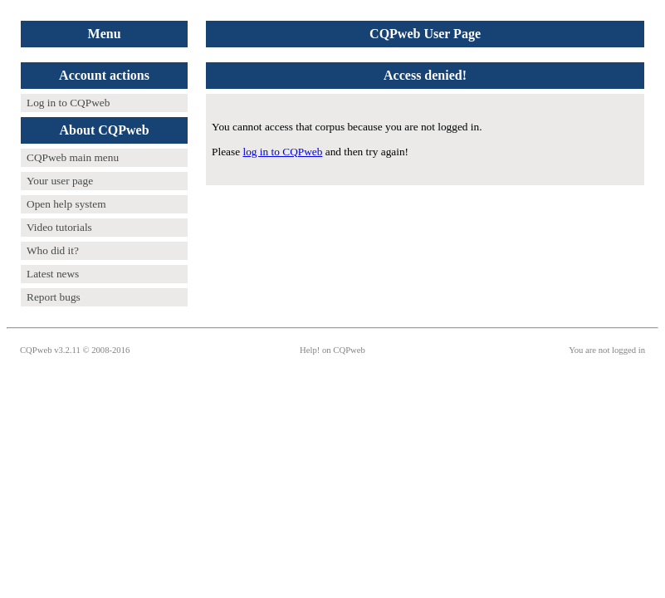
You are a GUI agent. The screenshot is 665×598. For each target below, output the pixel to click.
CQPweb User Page (425, 34)
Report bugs (54, 297)
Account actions (104, 75)
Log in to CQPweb (68, 102)
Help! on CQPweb (332, 350)
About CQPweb (104, 130)
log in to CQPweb (282, 151)
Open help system (66, 204)
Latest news (53, 273)
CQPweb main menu (73, 157)
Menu (104, 34)
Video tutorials (59, 227)
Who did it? (53, 250)
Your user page (60, 180)
